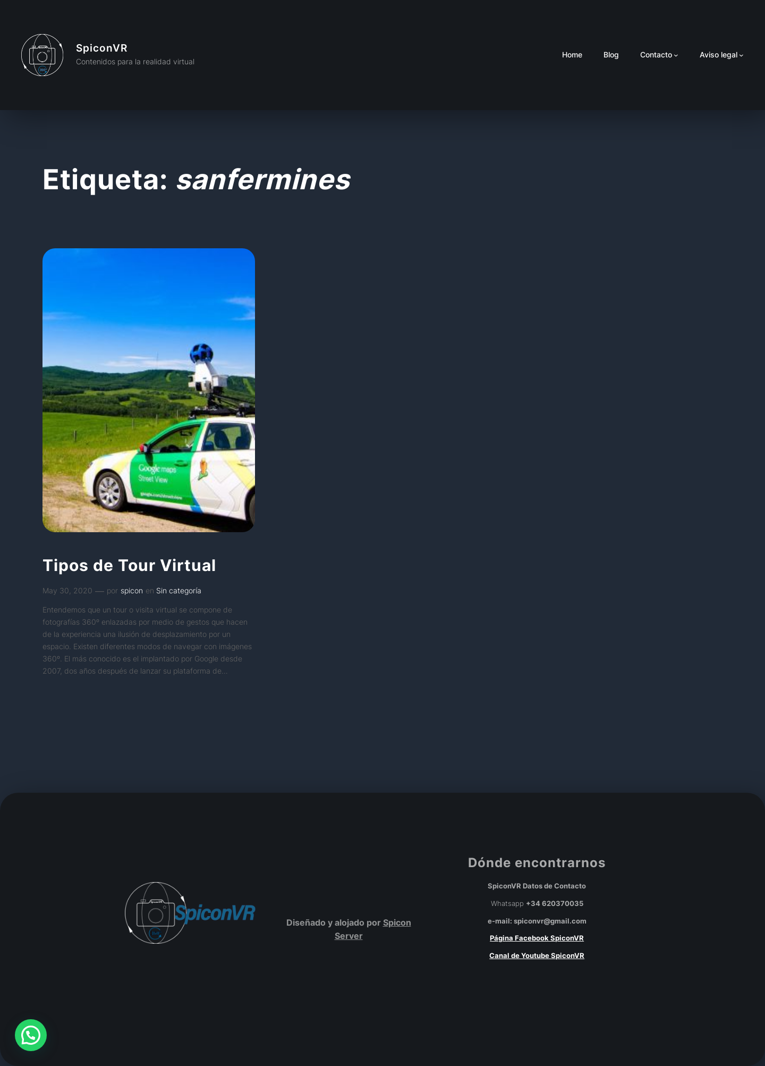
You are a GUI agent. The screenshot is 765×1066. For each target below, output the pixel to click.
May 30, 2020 (67, 590)
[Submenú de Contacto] (676, 55)
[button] (31, 1035)
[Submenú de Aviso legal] (741, 55)
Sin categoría (178, 590)
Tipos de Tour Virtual (129, 566)
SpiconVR (102, 47)
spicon (132, 590)
